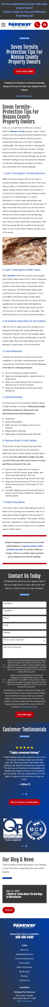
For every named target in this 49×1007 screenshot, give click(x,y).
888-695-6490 (24, 937)
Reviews (24, 976)
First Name (8, 603)
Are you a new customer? (14, 640)
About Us (24, 950)
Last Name (8, 611)
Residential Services (24, 954)
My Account (24, 971)
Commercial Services (24, 958)
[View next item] (26, 794)
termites (12, 275)
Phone (6, 618)
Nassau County (17, 131)
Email (6, 625)
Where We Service (24, 967)
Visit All (8, 910)
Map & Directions (24, 1001)
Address (7, 632)
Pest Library (24, 963)
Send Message (24, 714)
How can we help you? (13, 647)
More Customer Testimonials (24, 802)
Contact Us (24, 980)
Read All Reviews (24, 96)
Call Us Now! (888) (24, 71)
